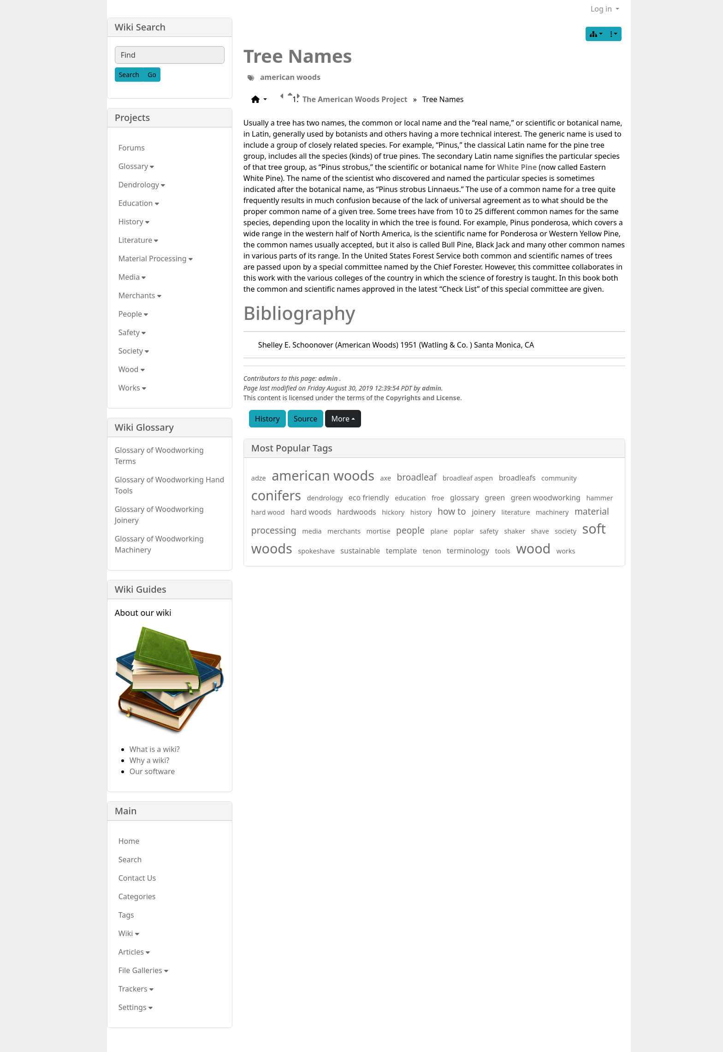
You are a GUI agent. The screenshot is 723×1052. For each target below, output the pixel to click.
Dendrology (142, 185)
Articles (134, 952)
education (410, 497)
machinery (552, 512)
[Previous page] (284, 99)
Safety (132, 332)
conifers (276, 495)
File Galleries (143, 970)
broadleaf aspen (468, 478)
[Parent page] (292, 99)
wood (533, 548)
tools (502, 551)
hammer (599, 497)
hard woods (311, 512)
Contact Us (137, 878)
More (340, 419)
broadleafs (517, 478)
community (559, 478)
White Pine (517, 167)
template (401, 551)
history (421, 512)
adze (258, 478)
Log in (602, 9)
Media (132, 277)
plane (439, 531)
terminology (468, 551)
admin (328, 378)
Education (139, 203)
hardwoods (356, 512)
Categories (137, 896)
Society (134, 351)
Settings (136, 1007)
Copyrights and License (423, 397)
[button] (259, 99)
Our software (152, 771)
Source (305, 419)
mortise (379, 531)
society (565, 531)
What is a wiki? (155, 749)
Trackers (136, 989)
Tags (126, 915)
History (267, 419)
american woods (290, 77)
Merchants (140, 295)
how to (452, 511)
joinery (484, 512)
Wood (132, 369)
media (311, 531)
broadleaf (417, 477)
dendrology (325, 497)
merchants (344, 531)
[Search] (129, 74)
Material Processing (156, 258)
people (410, 530)
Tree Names (297, 55)
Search (130, 859)
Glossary (136, 166)
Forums (132, 148)
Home (129, 841)
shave (540, 531)
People (133, 314)
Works (132, 388)
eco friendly (369, 498)
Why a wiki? (150, 760)
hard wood (268, 512)
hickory (393, 512)
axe (385, 478)
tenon (432, 551)
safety (489, 531)
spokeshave (316, 551)
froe (438, 497)
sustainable (360, 551)
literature (515, 512)
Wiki (129, 933)
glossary (464, 498)
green (495, 498)
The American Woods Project (355, 99)
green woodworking (546, 498)
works (566, 551)
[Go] (151, 74)
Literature (139, 240)
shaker (514, 531)
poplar (464, 531)
